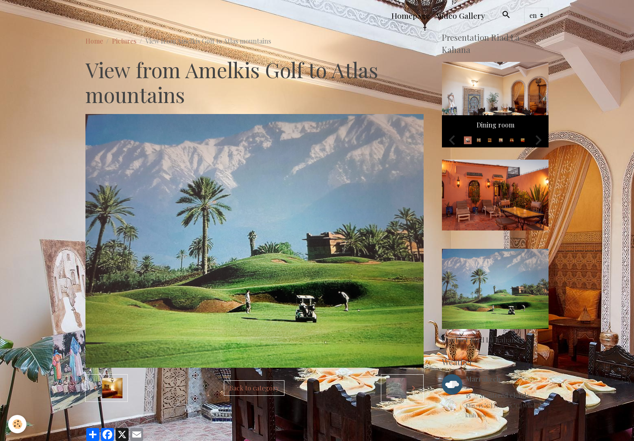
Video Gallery (461, 15)
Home (94, 41)
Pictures (124, 41)
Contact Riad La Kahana (481, 339)
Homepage (410, 15)
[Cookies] (17, 424)
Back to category (254, 388)
